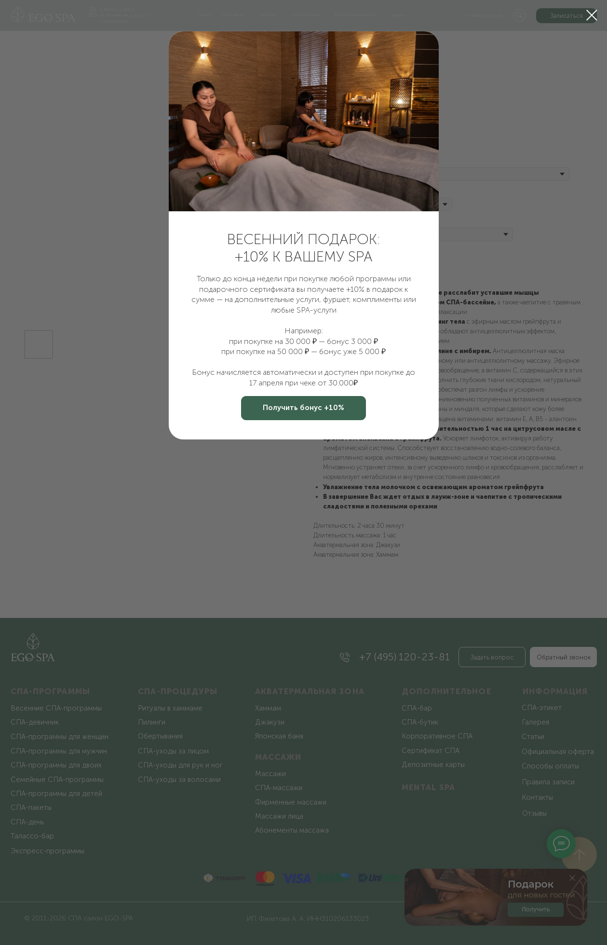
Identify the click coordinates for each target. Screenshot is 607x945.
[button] (303, 408)
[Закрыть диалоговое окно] (591, 15)
